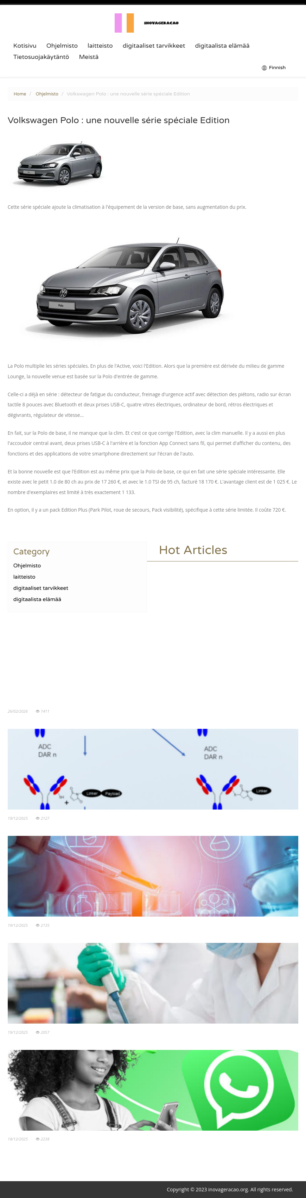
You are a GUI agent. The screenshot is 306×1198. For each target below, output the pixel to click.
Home (20, 94)
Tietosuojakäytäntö (41, 57)
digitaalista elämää (222, 45)
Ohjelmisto (62, 45)
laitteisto (100, 45)
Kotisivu (25, 45)
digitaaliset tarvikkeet (154, 45)
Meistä (89, 57)
